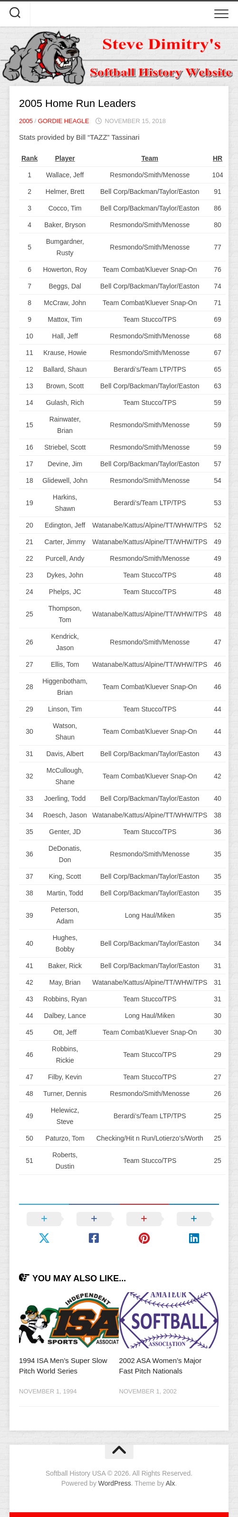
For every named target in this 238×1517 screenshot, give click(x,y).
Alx (170, 1483)
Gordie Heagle (63, 121)
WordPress (114, 1483)
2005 (26, 121)
